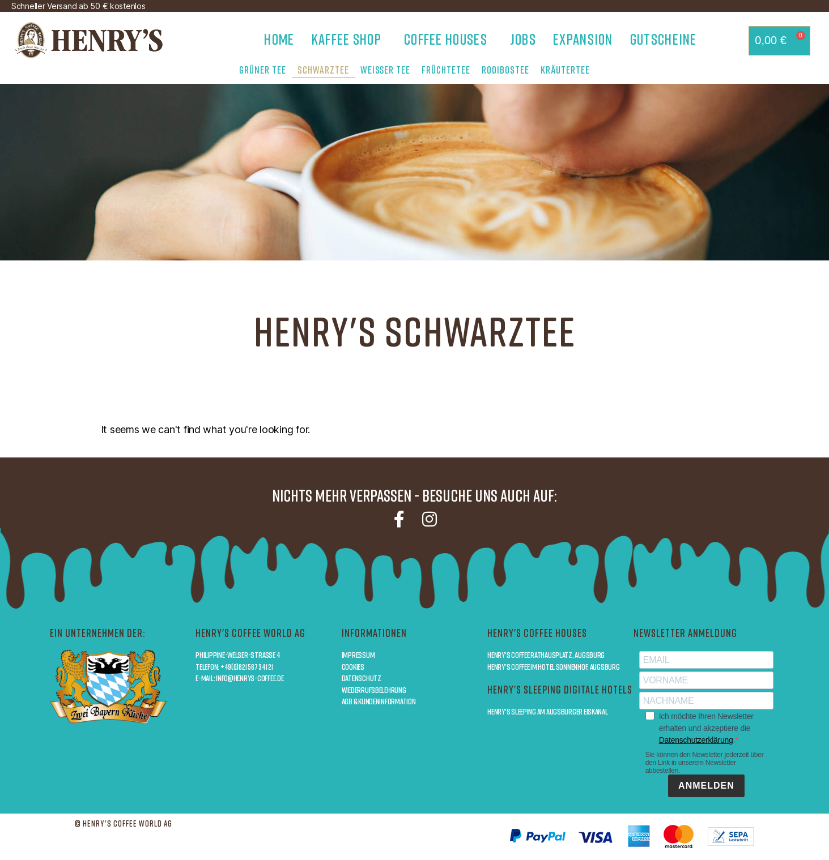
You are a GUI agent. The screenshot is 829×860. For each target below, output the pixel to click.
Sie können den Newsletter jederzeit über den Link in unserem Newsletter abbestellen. (704, 763)
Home (279, 39)
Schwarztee (323, 69)
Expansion (583, 39)
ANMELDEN (706, 785)
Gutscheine (663, 39)
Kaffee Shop (349, 39)
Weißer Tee (385, 69)
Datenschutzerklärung (696, 740)
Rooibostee (505, 69)
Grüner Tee (262, 69)
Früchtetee (446, 69)
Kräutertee (565, 69)
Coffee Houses (448, 39)
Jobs (523, 39)
